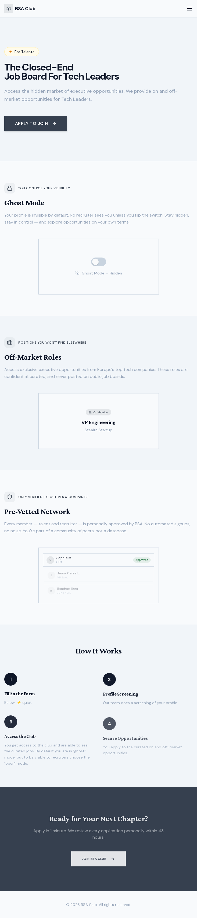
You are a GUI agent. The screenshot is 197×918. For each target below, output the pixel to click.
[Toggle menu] (189, 8)
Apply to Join (35, 123)
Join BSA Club (98, 861)
